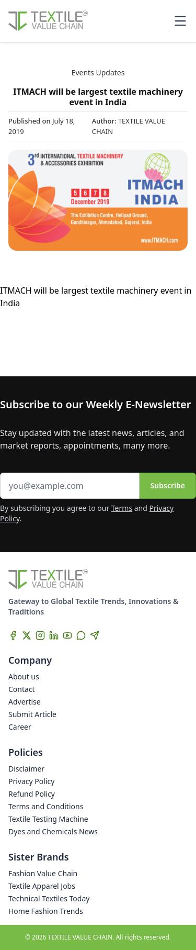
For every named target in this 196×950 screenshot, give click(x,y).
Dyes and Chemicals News (53, 831)
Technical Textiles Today (48, 898)
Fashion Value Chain (42, 873)
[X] (26, 635)
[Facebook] (13, 635)
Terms (121, 508)
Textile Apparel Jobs (41, 886)
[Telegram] (94, 635)
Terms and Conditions (45, 806)
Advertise (24, 702)
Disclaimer (26, 769)
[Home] (48, 20)
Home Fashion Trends (45, 911)
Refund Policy (31, 794)
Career (19, 727)
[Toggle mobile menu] (180, 21)
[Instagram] (40, 635)
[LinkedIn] (54, 635)
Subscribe (168, 485)
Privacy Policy (31, 781)
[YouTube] (67, 635)
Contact (21, 689)
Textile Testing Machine (48, 819)
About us (23, 676)
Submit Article (32, 714)
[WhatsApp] (81, 635)
